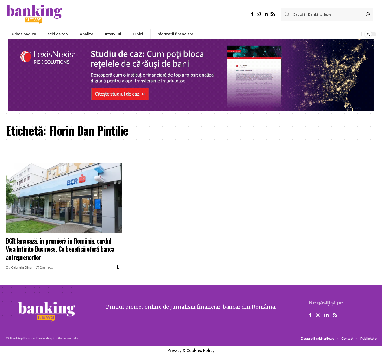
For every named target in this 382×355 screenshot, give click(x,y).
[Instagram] (258, 14)
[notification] (356, 34)
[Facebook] (252, 14)
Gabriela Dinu (21, 267)
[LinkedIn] (265, 14)
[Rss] (273, 14)
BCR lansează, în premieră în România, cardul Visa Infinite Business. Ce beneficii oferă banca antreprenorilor (60, 249)
